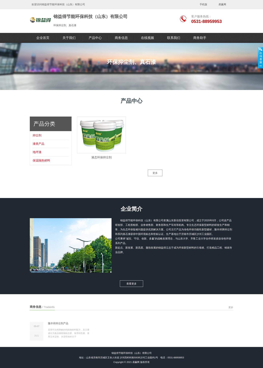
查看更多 (131, 279)
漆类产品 (38, 147)
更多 (155, 177)
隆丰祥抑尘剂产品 (58, 336)
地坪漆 (37, 156)
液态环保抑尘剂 (101, 163)
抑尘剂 (37, 139)
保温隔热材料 (41, 164)
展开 (260, 57)
